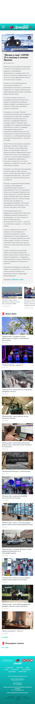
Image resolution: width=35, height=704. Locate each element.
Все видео (5, 637)
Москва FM (19, 698)
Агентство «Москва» (10, 698)
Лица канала (12, 672)
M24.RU (25, 696)
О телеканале (9, 667)
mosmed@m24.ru (19, 690)
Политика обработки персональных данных (17, 692)
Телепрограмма (26, 669)
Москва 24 (19, 696)
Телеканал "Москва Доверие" (19, 26)
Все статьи (5, 647)
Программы (19, 667)
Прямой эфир (31, 27)
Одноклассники (27, 660)
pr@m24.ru (19, 684)
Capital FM (17, 699)
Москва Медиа (11, 696)
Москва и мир (17, 279)
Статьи (6, 669)
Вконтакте (24, 660)
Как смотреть (15, 669)
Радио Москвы (26, 698)
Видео (27, 667)
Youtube (31, 660)
